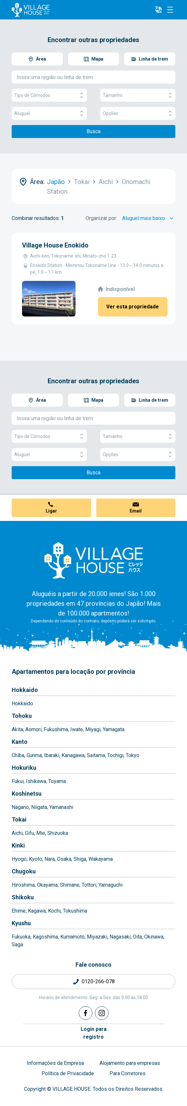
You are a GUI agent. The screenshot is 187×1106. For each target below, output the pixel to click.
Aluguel (49, 113)
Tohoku (22, 715)
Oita (137, 937)
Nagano (20, 807)
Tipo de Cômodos (49, 95)
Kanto (20, 741)
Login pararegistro (94, 1033)
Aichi (17, 833)
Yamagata (113, 729)
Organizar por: (101, 218)
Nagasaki (120, 937)
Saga (17, 944)
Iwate (76, 729)
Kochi (54, 911)
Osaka (64, 859)
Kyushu (21, 923)
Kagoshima (45, 937)
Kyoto (35, 859)
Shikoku (23, 897)
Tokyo (132, 755)
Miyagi (92, 729)
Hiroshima (23, 885)
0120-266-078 (98, 981)
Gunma (34, 755)
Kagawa (37, 911)
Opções (138, 113)
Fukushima (56, 729)
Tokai (19, 819)
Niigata (39, 807)
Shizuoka (57, 833)
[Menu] (170, 10)
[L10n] (158, 10)
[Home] (93, 560)
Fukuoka (21, 937)
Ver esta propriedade (132, 307)
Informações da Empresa (55, 1063)
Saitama (96, 755)
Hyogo (19, 859)
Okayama (47, 885)
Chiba (18, 755)
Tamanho (138, 95)
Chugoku (24, 871)
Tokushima (75, 911)
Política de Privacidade (67, 1073)
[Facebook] (85, 1013)
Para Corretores (128, 1073)
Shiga (80, 859)
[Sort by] (148, 218)
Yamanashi (61, 807)
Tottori (89, 885)
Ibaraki (51, 755)
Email (136, 510)
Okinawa (153, 937)
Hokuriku (24, 767)
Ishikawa (36, 781)
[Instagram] (102, 1013)
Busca (93, 131)
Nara (49, 859)
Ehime (19, 911)
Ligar (51, 510)
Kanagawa (73, 755)
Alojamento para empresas (129, 1063)
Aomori (33, 729)
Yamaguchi (111, 885)
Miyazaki (97, 937)
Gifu (29, 833)
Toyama (57, 781)
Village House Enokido (55, 245)
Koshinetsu (26, 793)
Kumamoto (72, 937)
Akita (17, 729)
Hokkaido (25, 689)
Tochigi (115, 755)
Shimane (69, 885)
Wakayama (100, 859)
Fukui (18, 781)
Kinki (18, 845)
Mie (40, 833)
